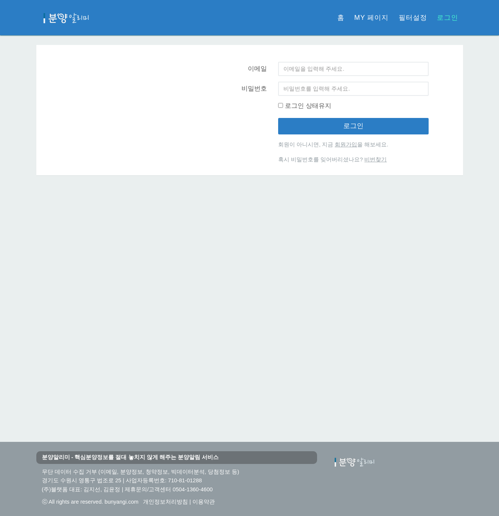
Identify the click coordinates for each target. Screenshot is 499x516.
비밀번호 (254, 88)
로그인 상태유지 (304, 105)
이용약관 (203, 502)
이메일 (257, 68)
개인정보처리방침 (165, 502)
